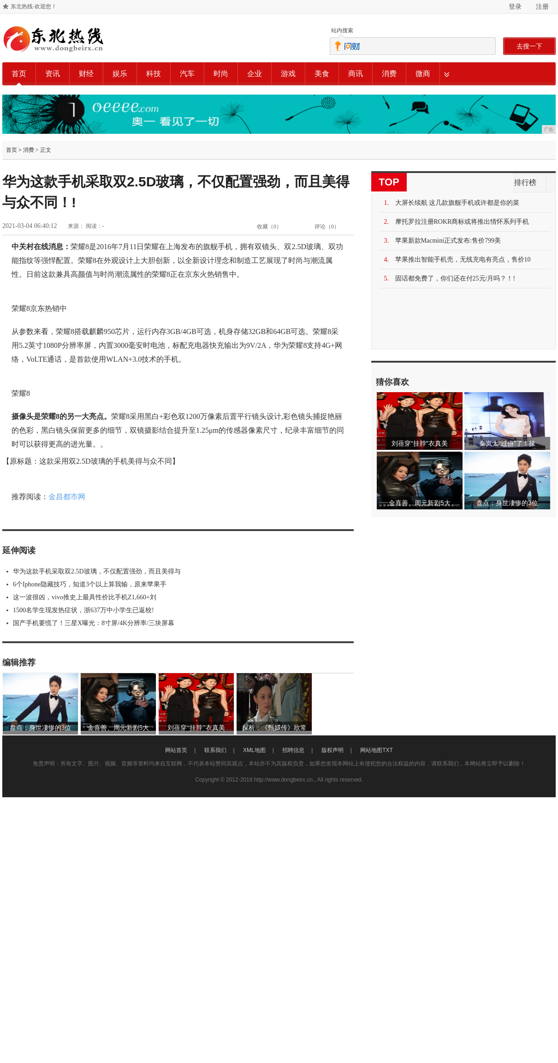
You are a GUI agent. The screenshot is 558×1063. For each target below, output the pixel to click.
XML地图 (254, 750)
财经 (86, 74)
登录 (515, 6)
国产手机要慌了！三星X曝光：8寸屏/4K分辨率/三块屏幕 (93, 623)
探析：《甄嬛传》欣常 (274, 727)
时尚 (221, 74)
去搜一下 (529, 46)
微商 (423, 74)
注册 (542, 6)
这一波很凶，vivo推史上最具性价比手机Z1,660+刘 (84, 597)
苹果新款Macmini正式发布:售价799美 (448, 240)
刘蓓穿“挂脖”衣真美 (196, 727)
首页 (19, 74)
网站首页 (176, 750)
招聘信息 (293, 750)
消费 (389, 74)
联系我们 (215, 750)
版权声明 (332, 750)
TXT (387, 750)
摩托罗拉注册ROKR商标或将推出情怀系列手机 (462, 221)
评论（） (327, 226)
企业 (254, 74)
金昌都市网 (66, 497)
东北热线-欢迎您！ (34, 6)
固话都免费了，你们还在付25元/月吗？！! (455, 278)
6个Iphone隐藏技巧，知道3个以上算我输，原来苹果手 (89, 584)
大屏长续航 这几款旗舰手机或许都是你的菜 (457, 202)
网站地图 (371, 750)
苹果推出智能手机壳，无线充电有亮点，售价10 (463, 259)
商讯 (355, 74)
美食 (322, 74)
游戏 (288, 74)
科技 (153, 74)
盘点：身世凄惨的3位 (40, 727)
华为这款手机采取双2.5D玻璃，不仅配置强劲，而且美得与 (97, 571)
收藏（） (269, 226)
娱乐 (120, 74)
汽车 (187, 74)
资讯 (52, 74)
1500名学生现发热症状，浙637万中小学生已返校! (83, 610)
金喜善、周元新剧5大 (118, 727)
